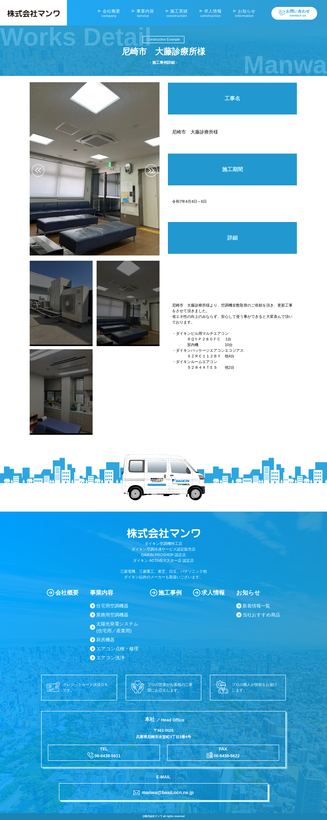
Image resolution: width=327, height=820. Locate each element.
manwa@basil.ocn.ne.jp (163, 792)
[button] (151, 170)
